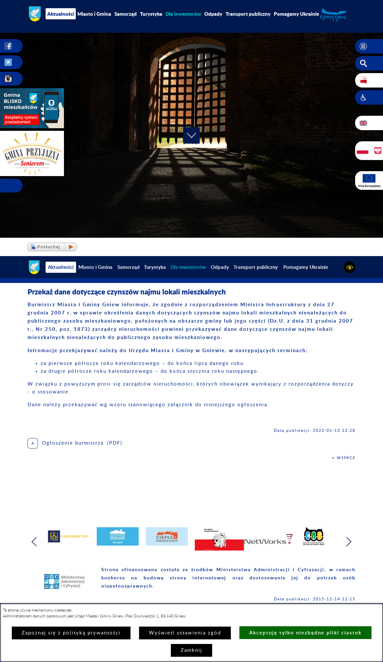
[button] (369, 46)
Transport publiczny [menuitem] (248, 13)
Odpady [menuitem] (213, 13)
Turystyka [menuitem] (151, 13)
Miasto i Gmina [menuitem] (94, 13)
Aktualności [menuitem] (60, 13)
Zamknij (191, 650)
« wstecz (343, 457)
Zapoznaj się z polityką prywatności (71, 633)
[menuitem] (183, 13)
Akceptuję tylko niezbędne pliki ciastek (305, 632)
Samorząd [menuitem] (125, 13)
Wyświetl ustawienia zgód (185, 633)
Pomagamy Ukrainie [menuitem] (296, 13)
